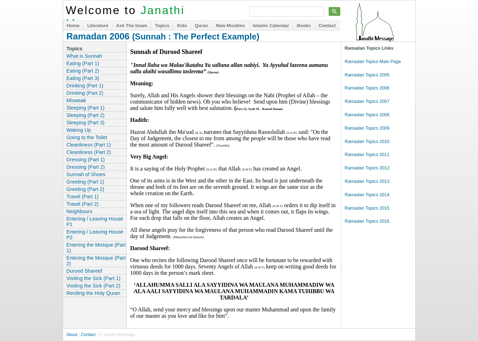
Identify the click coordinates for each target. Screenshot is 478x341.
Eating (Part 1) (83, 63)
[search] (286, 11)
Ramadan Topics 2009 (367, 128)
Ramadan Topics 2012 (367, 167)
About (72, 334)
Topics (162, 25)
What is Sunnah (85, 56)
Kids (182, 25)
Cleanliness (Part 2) (89, 152)
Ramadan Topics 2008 (367, 114)
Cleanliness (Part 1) (89, 145)
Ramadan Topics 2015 (367, 208)
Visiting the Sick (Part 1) (93, 278)
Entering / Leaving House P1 (95, 221)
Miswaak (76, 100)
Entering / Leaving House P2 (95, 234)
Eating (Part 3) (83, 78)
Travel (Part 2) (83, 204)
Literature (97, 25)
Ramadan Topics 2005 (367, 75)
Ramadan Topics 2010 (367, 141)
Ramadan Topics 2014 (367, 194)
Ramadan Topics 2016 (367, 221)
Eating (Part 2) (83, 71)
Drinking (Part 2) (85, 93)
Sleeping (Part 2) (86, 115)
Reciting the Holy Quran (93, 293)
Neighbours (80, 211)
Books (304, 25)
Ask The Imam (131, 25)
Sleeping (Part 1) (86, 108)
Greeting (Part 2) (85, 189)
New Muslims (230, 25)
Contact (327, 25)
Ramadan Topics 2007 (367, 101)
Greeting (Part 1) (85, 182)
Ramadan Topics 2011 (367, 154)
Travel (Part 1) (83, 196)
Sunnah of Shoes (86, 174)
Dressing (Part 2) (86, 167)
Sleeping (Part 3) (86, 122)
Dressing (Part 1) (86, 159)
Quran (201, 25)
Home (73, 25)
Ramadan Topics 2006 (367, 88)
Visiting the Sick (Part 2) (93, 286)
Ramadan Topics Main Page (373, 61)
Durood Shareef (85, 271)
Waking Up (79, 130)
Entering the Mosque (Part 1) (96, 247)
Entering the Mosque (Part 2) (96, 260)
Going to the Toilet (87, 137)
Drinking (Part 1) (85, 85)
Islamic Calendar (271, 25)
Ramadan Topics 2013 (367, 181)
